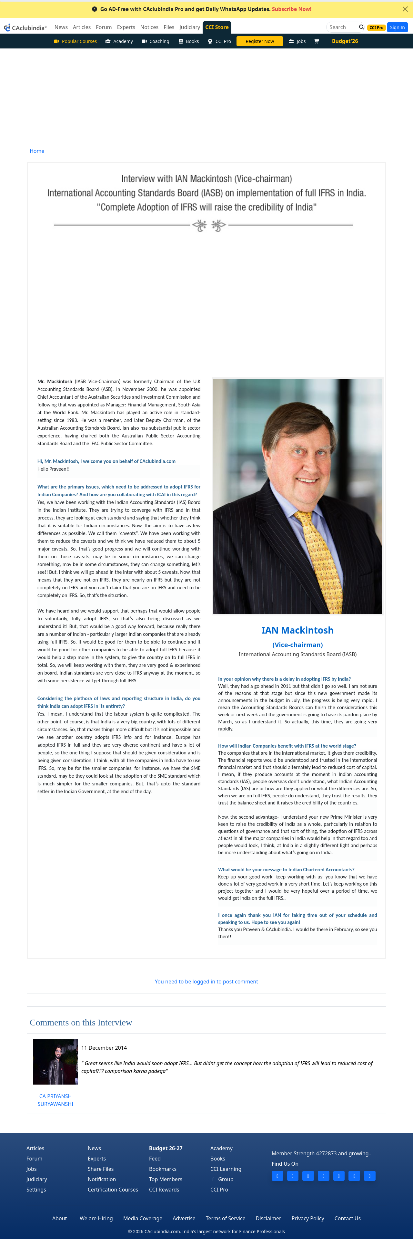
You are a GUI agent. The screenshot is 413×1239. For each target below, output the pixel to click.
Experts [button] (126, 27)
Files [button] (169, 27)
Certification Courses (113, 1189)
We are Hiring (96, 1218)
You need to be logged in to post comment (206, 981)
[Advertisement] (206, 97)
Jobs (297, 41)
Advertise (184, 1218)
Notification (102, 1179)
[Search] (343, 27)
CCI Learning (225, 1168)
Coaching (155, 41)
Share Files (101, 1168)
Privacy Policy (308, 1218)
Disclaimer (268, 1218)
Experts (97, 1158)
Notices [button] (149, 27)
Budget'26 (345, 41)
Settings (36, 1189)
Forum (34, 1158)
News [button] (61, 27)
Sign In (397, 27)
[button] (360, 27)
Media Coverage (142, 1218)
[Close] (405, 9)
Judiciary (36, 1179)
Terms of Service (226, 1218)
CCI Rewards (164, 1189)
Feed (155, 1158)
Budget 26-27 (166, 1148)
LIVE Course (259, 41)
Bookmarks (162, 1168)
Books (188, 41)
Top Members (165, 1179)
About (59, 1218)
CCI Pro (219, 41)
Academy (119, 41)
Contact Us (348, 1218)
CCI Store (217, 27)
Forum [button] (104, 27)
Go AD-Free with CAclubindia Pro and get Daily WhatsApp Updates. (201, 9)
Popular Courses (75, 41)
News (94, 1148)
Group (222, 1179)
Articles (35, 1148)
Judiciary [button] (189, 27)
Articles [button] (82, 27)
